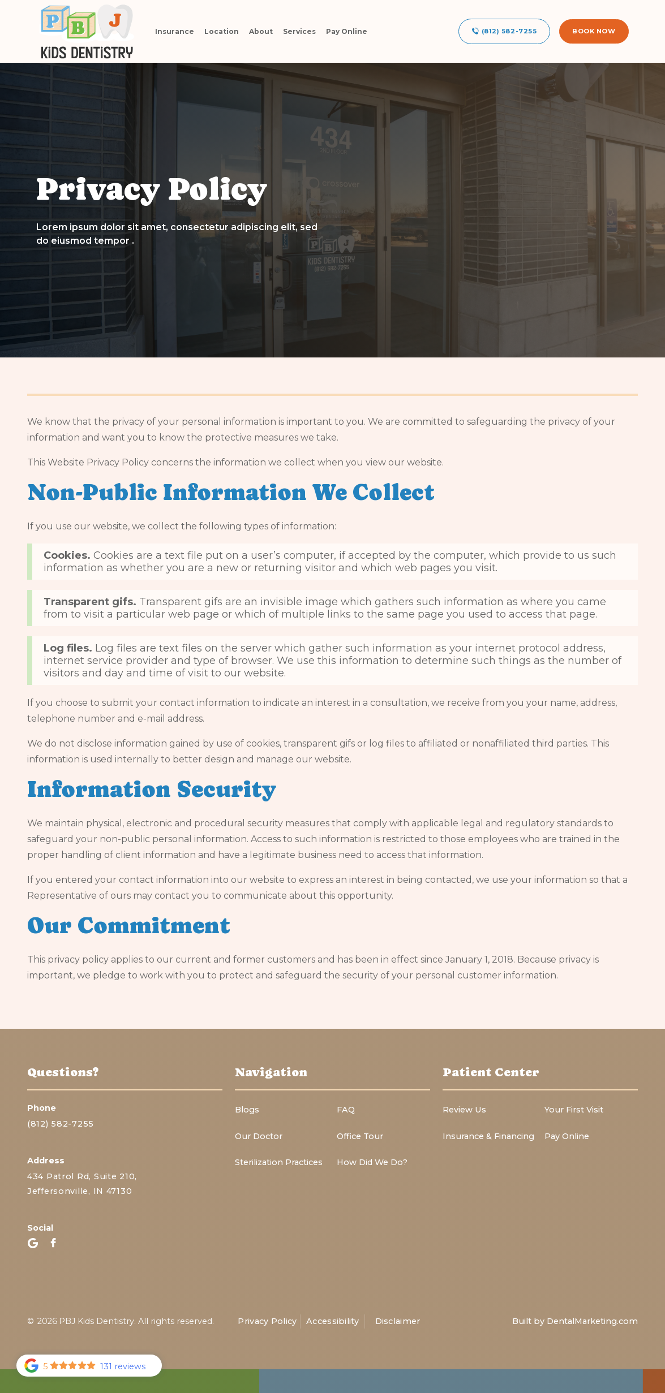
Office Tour (360, 1136)
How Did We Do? (372, 1162)
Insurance (174, 31)
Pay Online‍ (566, 1136)
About (261, 31)
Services (299, 31)
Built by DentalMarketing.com (575, 1321)
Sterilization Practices (279, 1162)
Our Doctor (258, 1136)
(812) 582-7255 (60, 1124)
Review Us (464, 1110)
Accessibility (332, 1321)
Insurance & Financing (488, 1136)
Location (221, 31)
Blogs (247, 1110)
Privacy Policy (267, 1321)
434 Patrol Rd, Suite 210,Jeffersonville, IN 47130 (82, 1183)
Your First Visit (573, 1110)
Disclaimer (398, 1321)
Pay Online (346, 31)
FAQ (346, 1110)
